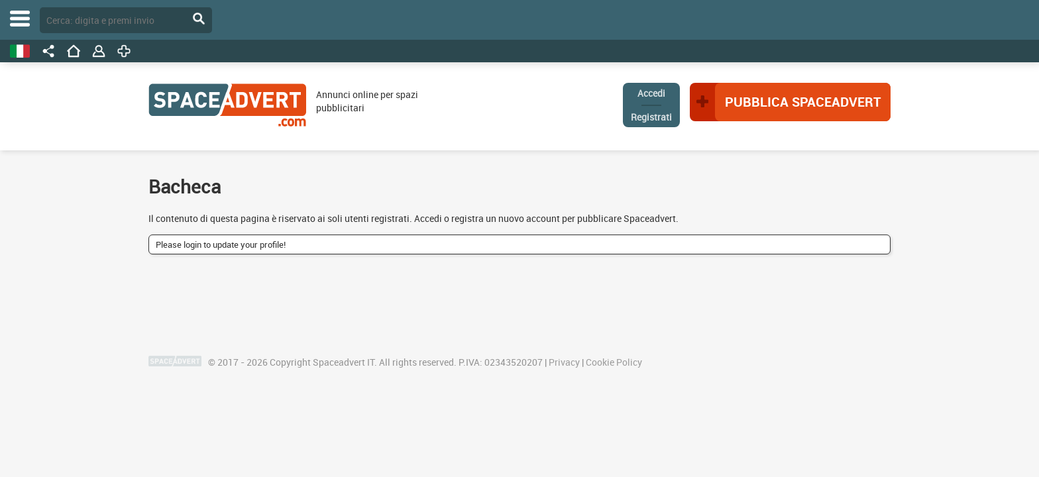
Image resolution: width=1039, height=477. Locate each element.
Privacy (564, 362)
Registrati (651, 117)
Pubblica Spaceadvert (803, 102)
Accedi (651, 93)
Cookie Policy (614, 362)
